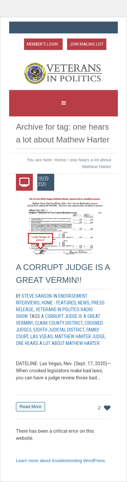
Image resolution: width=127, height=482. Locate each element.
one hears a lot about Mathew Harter (58, 343)
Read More (30, 406)
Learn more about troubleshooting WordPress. (61, 460)
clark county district (59, 323)
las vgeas (41, 336)
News (83, 302)
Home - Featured (59, 302)
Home (60, 159)
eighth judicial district (59, 329)
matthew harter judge (80, 336)
